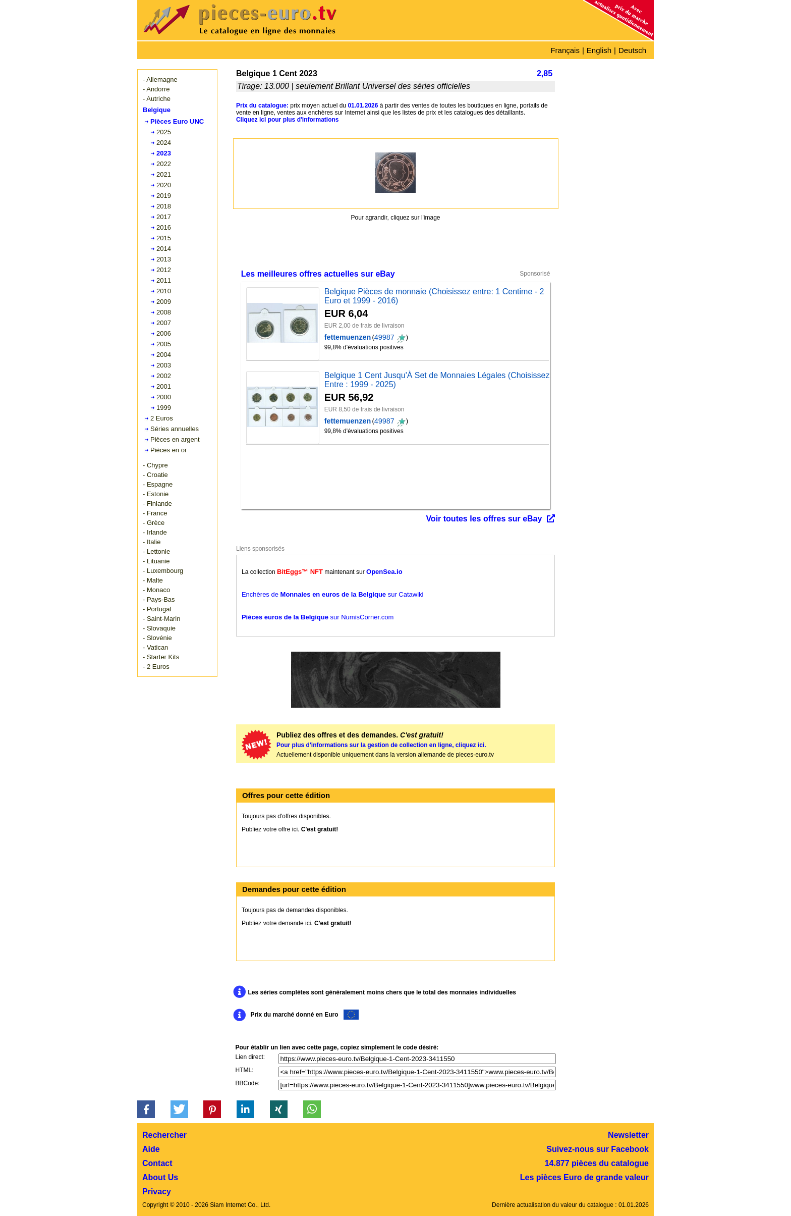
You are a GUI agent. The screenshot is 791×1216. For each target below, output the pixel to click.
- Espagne (158, 484)
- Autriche (157, 98)
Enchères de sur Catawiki (333, 594)
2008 (163, 312)
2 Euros (161, 418)
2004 (163, 354)
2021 (163, 174)
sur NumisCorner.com (317, 617)
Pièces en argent (175, 439)
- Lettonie (156, 551)
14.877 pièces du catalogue (597, 1163)
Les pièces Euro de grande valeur (584, 1177)
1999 (163, 407)
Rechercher (164, 1135)
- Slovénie (157, 638)
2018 (163, 206)
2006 (163, 333)
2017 (163, 217)
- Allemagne (160, 79)
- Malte (153, 580)
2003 (163, 365)
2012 (163, 270)
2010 (163, 291)
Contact (157, 1163)
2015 (163, 238)
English (599, 50)
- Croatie (155, 475)
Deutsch (632, 50)
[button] (146, 1109)
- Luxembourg (163, 570)
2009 (163, 301)
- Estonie (155, 494)
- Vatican (155, 647)
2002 (163, 376)
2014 (163, 248)
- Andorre (156, 89)
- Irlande (155, 532)
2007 (163, 323)
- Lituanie (156, 561)
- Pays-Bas (159, 599)
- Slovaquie (159, 628)
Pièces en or (168, 450)
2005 (163, 344)
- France (155, 513)
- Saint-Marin (161, 618)
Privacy (156, 1191)
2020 (163, 185)
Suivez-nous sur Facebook (597, 1149)
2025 (163, 132)
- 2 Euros (156, 666)
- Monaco (156, 590)
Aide (151, 1149)
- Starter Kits (161, 657)
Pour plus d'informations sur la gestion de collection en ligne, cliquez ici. (381, 745)
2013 (163, 259)
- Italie (151, 542)
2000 (163, 397)
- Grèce (153, 522)
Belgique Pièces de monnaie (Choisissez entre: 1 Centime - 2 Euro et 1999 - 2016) (434, 296)
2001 (163, 386)
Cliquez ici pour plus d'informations (287, 119)
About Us (160, 1177)
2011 (163, 280)
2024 (163, 142)
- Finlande (157, 503)
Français (565, 50)
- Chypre (155, 465)
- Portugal (157, 609)
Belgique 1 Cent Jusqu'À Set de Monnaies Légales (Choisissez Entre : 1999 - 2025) (437, 380)
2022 (163, 164)
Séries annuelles (174, 429)
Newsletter (628, 1135)
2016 (163, 227)
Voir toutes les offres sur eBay (484, 518)
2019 (163, 195)
